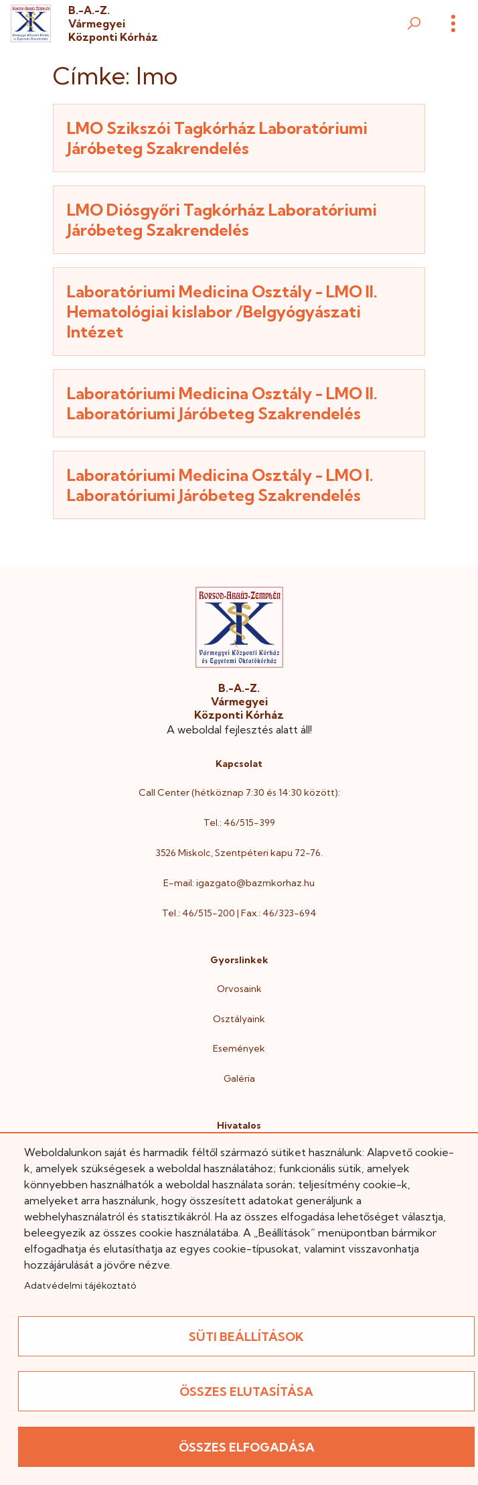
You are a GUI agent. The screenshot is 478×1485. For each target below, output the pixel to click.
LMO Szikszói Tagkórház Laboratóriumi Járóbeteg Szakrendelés (217, 138)
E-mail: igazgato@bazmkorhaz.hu (239, 883)
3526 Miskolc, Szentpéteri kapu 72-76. (239, 853)
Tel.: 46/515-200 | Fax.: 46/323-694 (239, 913)
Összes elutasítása (246, 1391)
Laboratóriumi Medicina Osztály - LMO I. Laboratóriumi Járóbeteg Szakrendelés (220, 485)
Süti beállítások (246, 1336)
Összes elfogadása (247, 1447)
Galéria (239, 1078)
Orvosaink (239, 989)
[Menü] (453, 23)
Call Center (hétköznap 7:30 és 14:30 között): (239, 792)
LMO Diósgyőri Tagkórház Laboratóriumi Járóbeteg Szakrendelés (222, 220)
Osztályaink (239, 1019)
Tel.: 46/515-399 (239, 823)
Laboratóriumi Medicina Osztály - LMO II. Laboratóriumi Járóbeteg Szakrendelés (222, 403)
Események (239, 1048)
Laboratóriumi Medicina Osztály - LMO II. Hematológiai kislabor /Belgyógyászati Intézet (222, 311)
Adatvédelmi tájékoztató (80, 1285)
